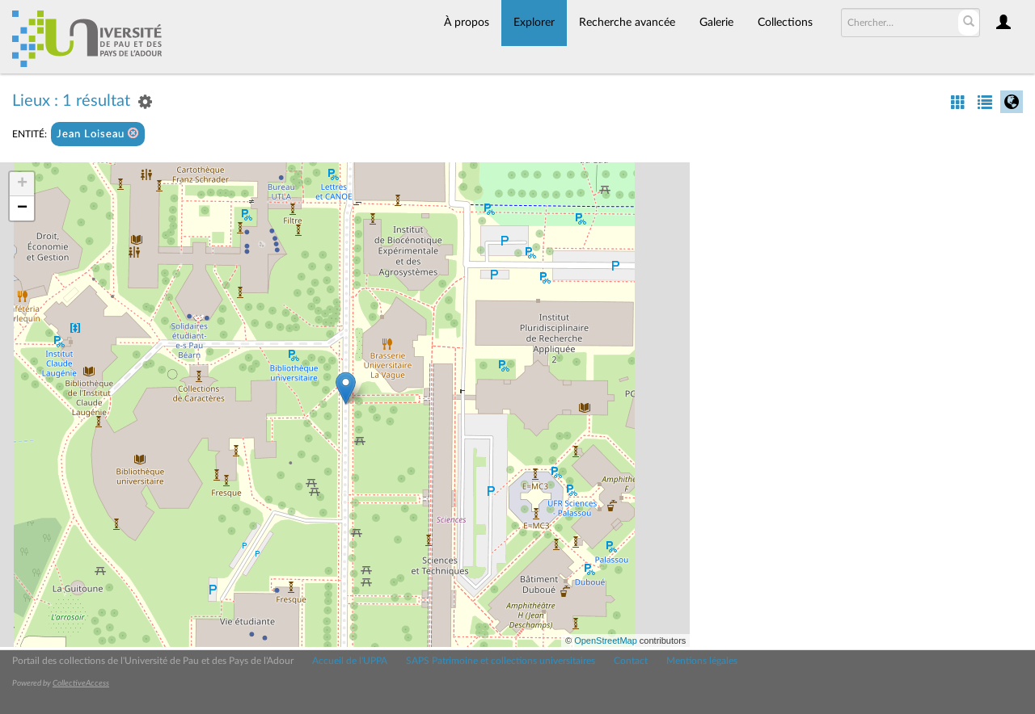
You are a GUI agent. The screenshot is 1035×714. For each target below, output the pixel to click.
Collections (785, 22)
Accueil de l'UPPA (349, 661)
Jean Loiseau (98, 134)
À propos (466, 22)
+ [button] (22, 184)
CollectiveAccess (81, 683)
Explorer (534, 22)
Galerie (716, 22)
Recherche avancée (627, 22)
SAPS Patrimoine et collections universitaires (500, 661)
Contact (631, 661)
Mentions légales (701, 661)
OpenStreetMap (605, 640)
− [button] (22, 208)
